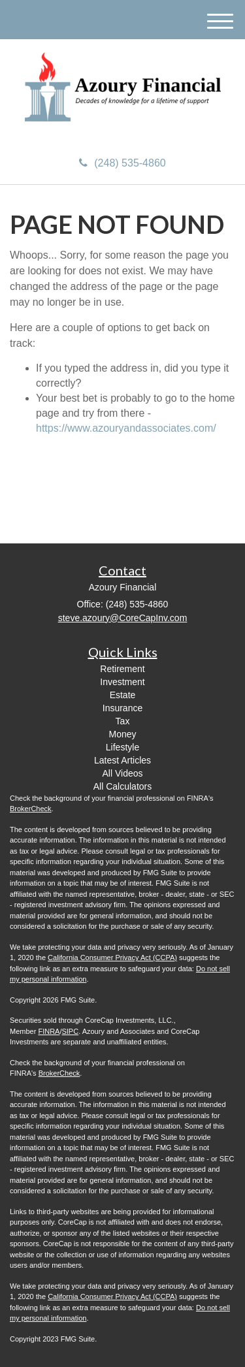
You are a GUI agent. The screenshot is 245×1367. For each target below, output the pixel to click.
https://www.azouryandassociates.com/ (126, 428)
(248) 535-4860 (122, 163)
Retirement (122, 669)
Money (122, 734)
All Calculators (122, 786)
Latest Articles (122, 760)
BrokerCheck (31, 808)
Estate (123, 695)
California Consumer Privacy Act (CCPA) (112, 957)
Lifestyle (122, 747)
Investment (122, 682)
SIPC (69, 1031)
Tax (123, 721)
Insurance (122, 708)
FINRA (48, 1031)
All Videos (122, 773)
